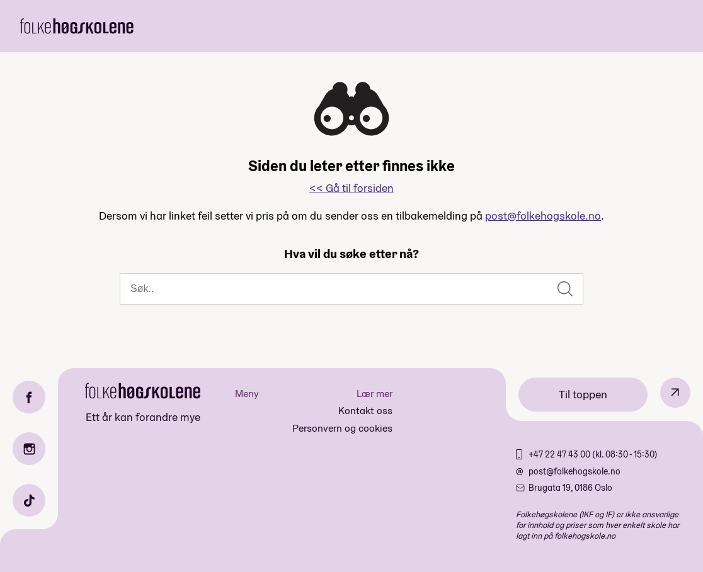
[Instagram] (29, 448)
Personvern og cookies (342, 428)
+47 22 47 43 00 (560, 454)
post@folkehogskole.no (543, 215)
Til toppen (583, 394)
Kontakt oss (365, 410)
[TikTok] (29, 500)
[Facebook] (29, 397)
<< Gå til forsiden (351, 188)
